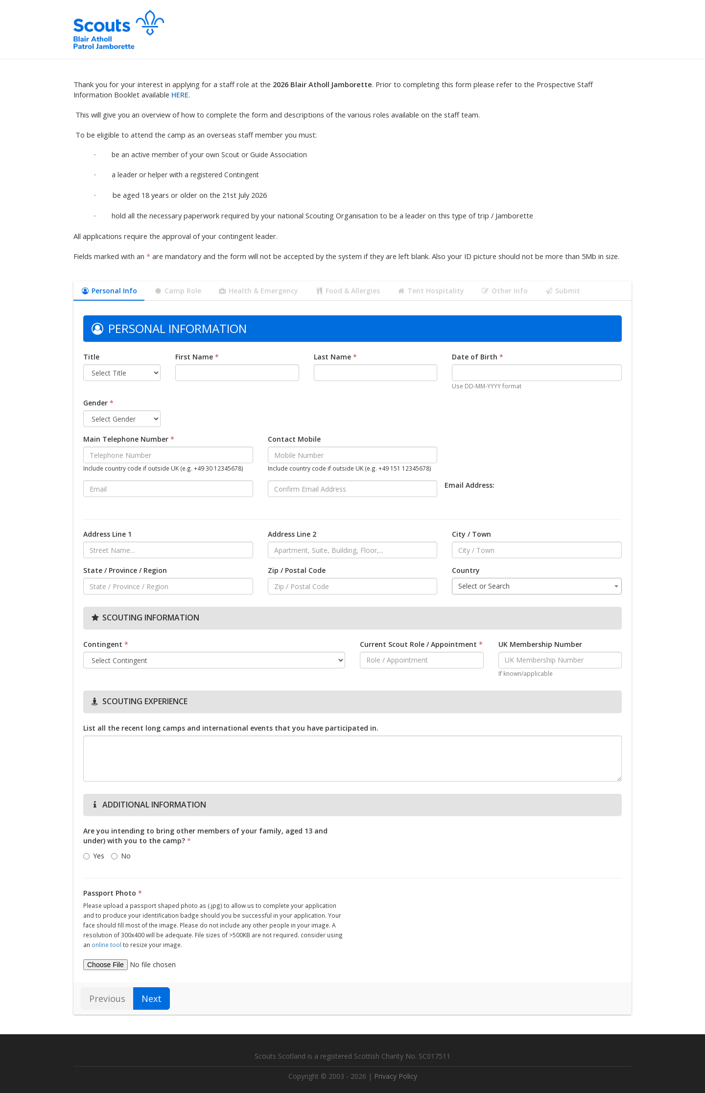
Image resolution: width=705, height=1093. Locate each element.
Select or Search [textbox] (484, 586)
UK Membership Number (540, 644)
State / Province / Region (125, 570)
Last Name (335, 356)
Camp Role (177, 290)
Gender (98, 402)
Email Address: (469, 485)
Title (91, 356)
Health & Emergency (258, 290)
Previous (107, 998)
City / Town (471, 534)
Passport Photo (112, 893)
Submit (562, 290)
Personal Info (109, 290)
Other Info (504, 290)
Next (151, 998)
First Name (197, 356)
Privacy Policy (395, 1076)
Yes (93, 855)
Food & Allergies (347, 290)
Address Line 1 (107, 534)
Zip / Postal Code (297, 570)
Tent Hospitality (430, 290)
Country (466, 570)
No (121, 855)
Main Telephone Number (128, 439)
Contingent (105, 644)
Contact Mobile (294, 439)
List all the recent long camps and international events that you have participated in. (230, 728)
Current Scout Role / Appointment (421, 644)
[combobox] (537, 586)
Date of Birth (477, 356)
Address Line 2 (292, 534)
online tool (106, 945)
